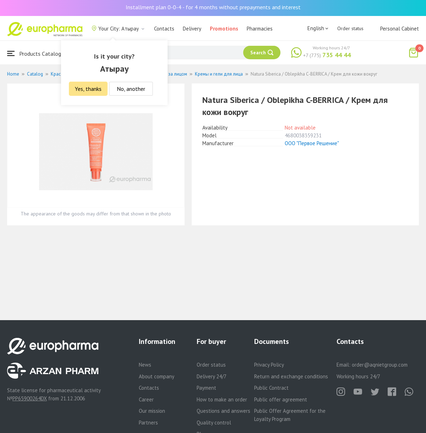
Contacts (164, 28)
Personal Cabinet (399, 28)
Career (146, 399)
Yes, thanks (88, 88)
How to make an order (222, 399)
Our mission (152, 410)
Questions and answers (223, 410)
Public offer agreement (280, 399)
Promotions (224, 28)
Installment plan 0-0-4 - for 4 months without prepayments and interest (213, 7)
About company (156, 376)
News (145, 364)
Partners (148, 422)
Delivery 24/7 (211, 376)
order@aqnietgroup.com (380, 364)
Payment (206, 387)
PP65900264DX (29, 398)
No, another (131, 88)
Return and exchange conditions (291, 376)
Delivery (192, 28)
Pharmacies (260, 28)
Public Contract (271, 387)
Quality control (214, 422)
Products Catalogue (37, 53)
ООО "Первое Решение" (312, 143)
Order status (350, 28)
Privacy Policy (269, 364)
